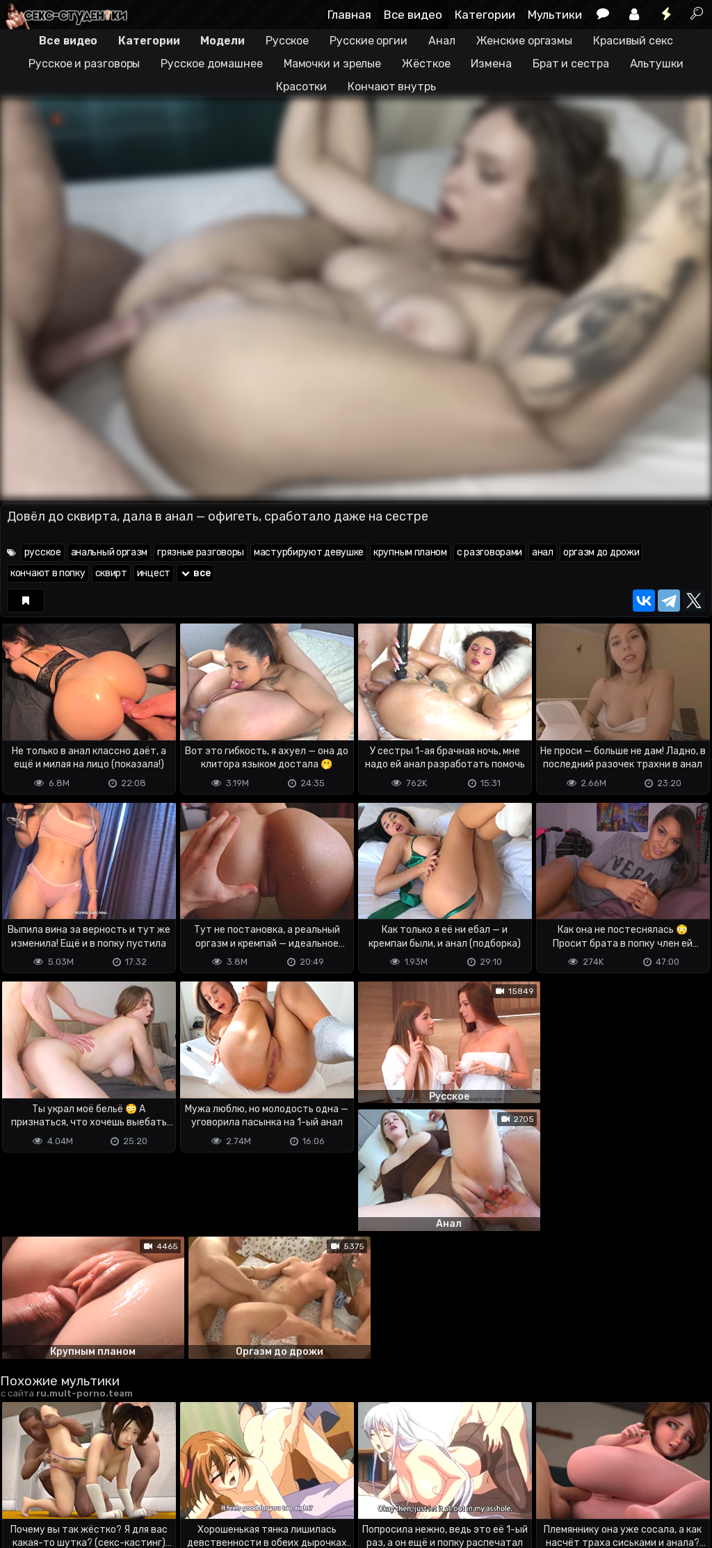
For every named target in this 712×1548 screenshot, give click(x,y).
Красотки (301, 86)
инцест (153, 573)
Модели (222, 40)
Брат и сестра (571, 63)
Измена (491, 63)
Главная (349, 15)
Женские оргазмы (524, 40)
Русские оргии (368, 40)
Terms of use (72, 1482)
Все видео (413, 15)
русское (42, 552)
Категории (485, 15)
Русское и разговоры (84, 63)
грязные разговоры (200, 552)
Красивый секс (633, 40)
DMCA (22, 1482)
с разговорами (489, 552)
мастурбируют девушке (309, 552)
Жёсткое (426, 63)
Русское (287, 40)
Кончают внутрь (392, 86)
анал (542, 552)
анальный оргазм (109, 552)
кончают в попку (48, 573)
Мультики (555, 15)
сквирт (111, 573)
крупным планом (410, 552)
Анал (441, 40)
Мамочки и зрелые (332, 63)
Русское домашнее (211, 63)
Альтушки (656, 63)
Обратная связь (145, 1482)
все (195, 573)
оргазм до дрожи (601, 552)
